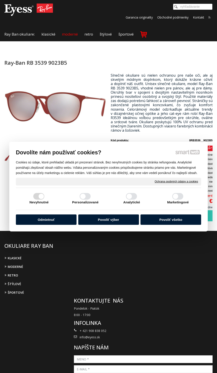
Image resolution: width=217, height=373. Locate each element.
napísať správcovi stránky (102, 363)
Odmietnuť (46, 220)
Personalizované (85, 202)
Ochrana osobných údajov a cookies (176, 181)
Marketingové (178, 202)
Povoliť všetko (170, 220)
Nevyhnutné (39, 202)
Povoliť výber (108, 220)
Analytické (131, 202)
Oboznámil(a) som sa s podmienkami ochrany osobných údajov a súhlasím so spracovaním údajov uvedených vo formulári (180, 307)
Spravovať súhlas (180, 363)
